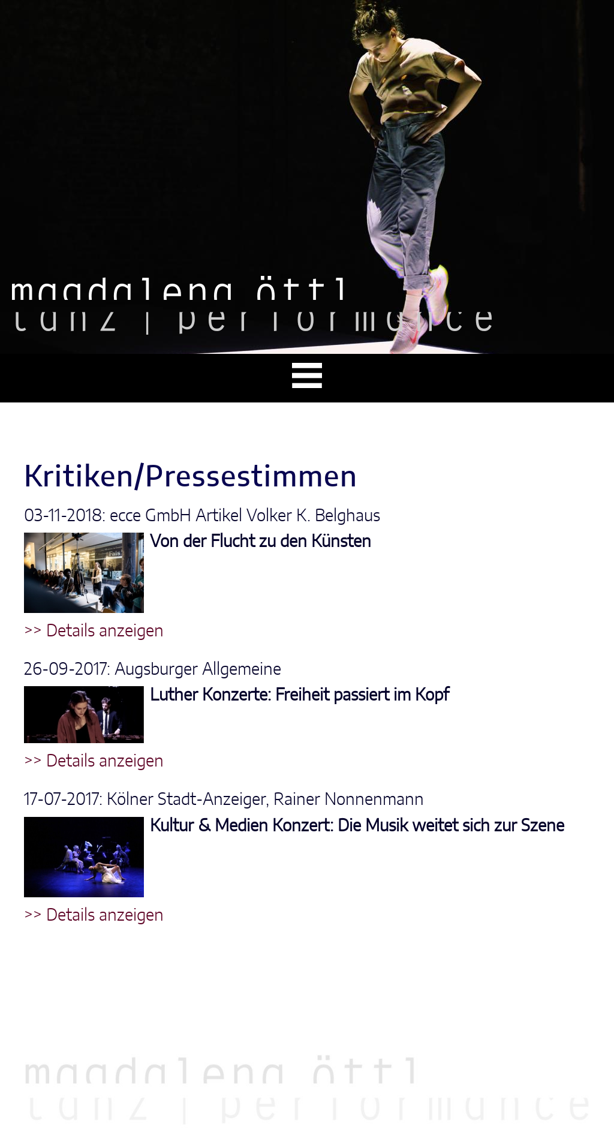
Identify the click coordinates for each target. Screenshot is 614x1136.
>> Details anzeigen (94, 631)
